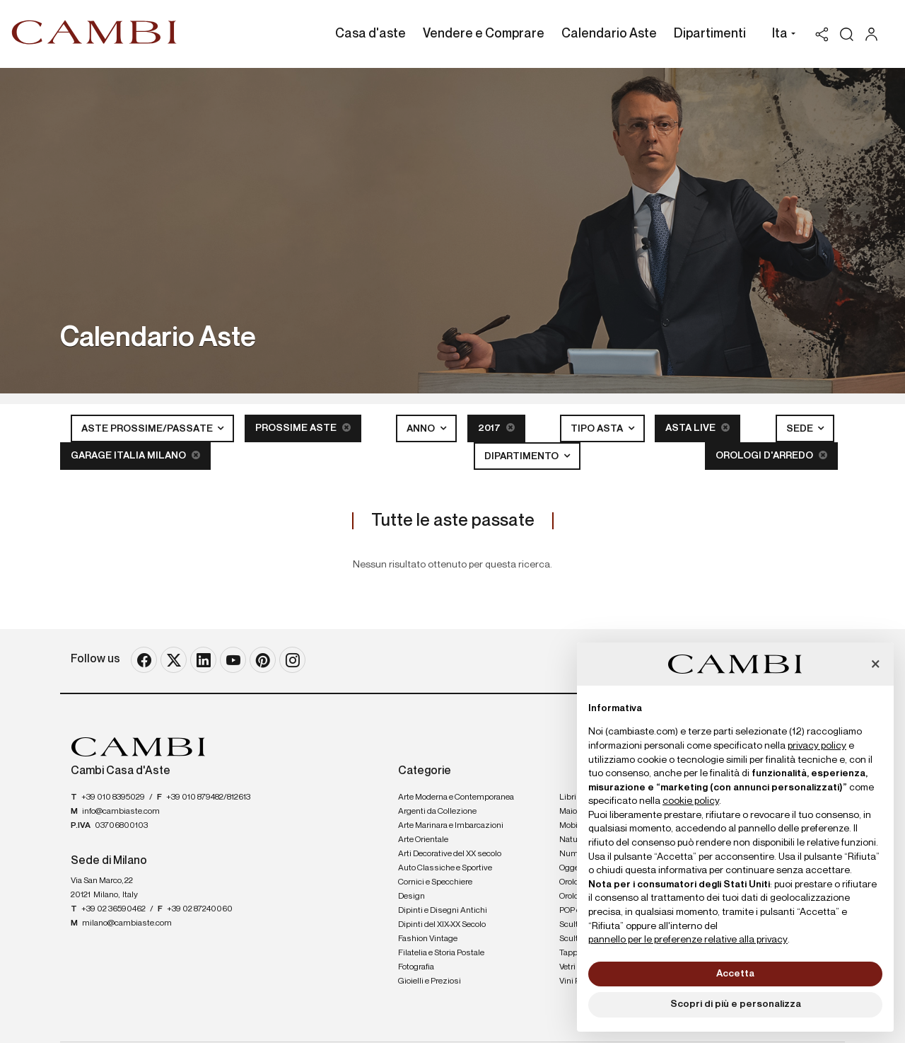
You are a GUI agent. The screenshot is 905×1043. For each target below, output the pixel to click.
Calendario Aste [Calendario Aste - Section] (609, 34)
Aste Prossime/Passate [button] (148, 429)
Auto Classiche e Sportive (445, 868)
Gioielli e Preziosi (429, 981)
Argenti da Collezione (437, 811)
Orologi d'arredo (771, 455)
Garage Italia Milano (135, 455)
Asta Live (697, 427)
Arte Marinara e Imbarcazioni (450, 826)
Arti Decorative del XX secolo (449, 854)
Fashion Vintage (427, 939)
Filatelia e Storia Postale (441, 953)
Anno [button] (422, 429)
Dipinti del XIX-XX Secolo (442, 925)
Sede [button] (800, 429)
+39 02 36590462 (113, 909)
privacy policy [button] (817, 746)
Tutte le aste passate (453, 520)
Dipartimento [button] (522, 456)
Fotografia (416, 967)
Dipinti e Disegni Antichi (442, 910)
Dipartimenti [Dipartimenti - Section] (710, 34)
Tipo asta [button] (598, 429)
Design (411, 896)
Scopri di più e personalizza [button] (735, 1004)
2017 (496, 427)
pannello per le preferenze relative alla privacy (688, 940)
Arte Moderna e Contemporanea (456, 797)
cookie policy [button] (690, 801)
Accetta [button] (735, 974)
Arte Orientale (423, 840)
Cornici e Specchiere (435, 882)
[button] (780, 35)
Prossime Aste (303, 427)
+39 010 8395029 (113, 797)
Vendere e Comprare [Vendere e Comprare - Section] (483, 34)
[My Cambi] (875, 34)
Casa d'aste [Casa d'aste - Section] (370, 34)
